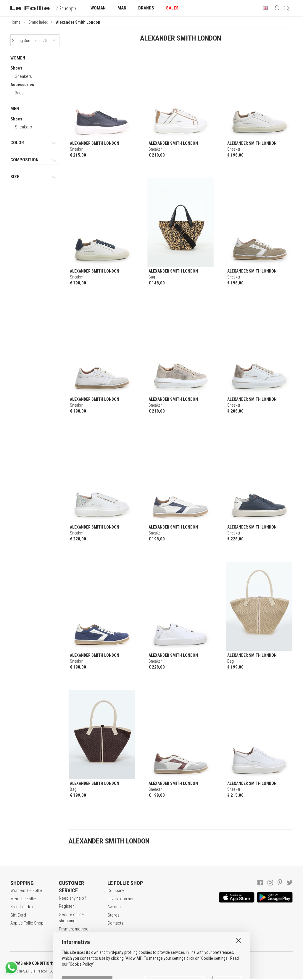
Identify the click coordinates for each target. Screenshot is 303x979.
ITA (203, 971)
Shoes (16, 68)
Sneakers (23, 76)
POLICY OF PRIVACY (104, 963)
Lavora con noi (120, 898)
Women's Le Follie (26, 890)
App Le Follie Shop (26, 923)
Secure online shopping (71, 917)
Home (15, 22)
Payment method (73, 929)
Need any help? (72, 898)
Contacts (115, 923)
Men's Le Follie (23, 898)
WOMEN (17, 58)
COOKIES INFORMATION (160, 963)
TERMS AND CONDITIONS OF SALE (40, 963)
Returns (65, 937)
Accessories (22, 84)
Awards (114, 906)
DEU (217, 971)
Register (66, 906)
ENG (210, 971)
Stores (113, 915)
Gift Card (18, 915)
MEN (14, 108)
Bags (19, 93)
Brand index (38, 22)
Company (115, 890)
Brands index (21, 906)
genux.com (189, 971)
